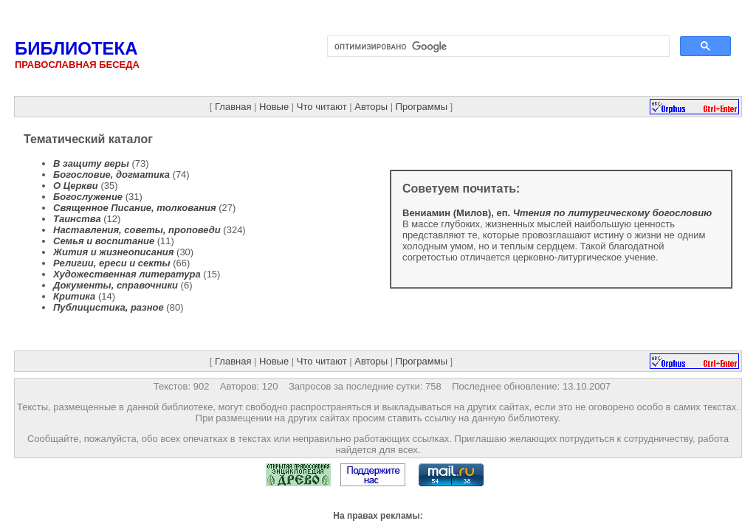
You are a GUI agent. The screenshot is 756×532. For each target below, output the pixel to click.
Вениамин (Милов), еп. (557, 212)
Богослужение (88, 196)
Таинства (77, 218)
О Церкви (75, 185)
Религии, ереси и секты (112, 263)
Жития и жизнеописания (113, 252)
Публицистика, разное (108, 307)
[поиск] (496, 46)
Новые (274, 106)
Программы (421, 106)
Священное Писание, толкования (134, 207)
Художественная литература (127, 274)
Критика (74, 296)
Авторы (371, 106)
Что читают (322, 106)
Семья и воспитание (103, 240)
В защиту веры (91, 163)
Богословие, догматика (111, 174)
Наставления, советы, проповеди (137, 229)
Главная (233, 106)
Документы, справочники (115, 285)
